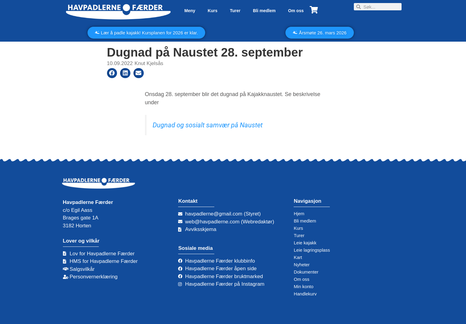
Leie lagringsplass (314, 250)
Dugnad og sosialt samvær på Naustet (208, 125)
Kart (298, 257)
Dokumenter (308, 272)
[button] (112, 73)
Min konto (305, 286)
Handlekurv (307, 294)
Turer (235, 10)
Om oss (296, 10)
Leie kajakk (306, 243)
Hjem (300, 213)
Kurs (212, 10)
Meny (189, 10)
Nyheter (303, 264)
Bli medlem (264, 10)
